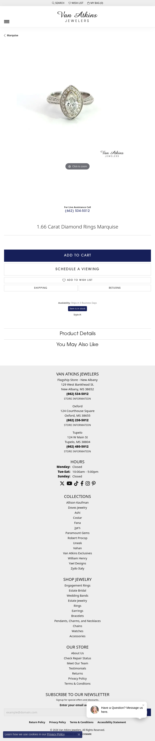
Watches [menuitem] (77, 631)
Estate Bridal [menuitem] (77, 590)
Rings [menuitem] (77, 606)
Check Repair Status (77, 658)
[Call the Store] (77, 394)
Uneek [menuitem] (77, 543)
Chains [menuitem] (77, 626)
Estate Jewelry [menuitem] (77, 601)
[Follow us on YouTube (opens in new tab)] (69, 483)
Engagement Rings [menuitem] (78, 585)
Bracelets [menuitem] (77, 616)
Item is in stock (78, 308)
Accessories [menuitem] (77, 636)
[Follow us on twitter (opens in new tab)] (62, 483)
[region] (77, 122)
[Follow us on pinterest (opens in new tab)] (93, 483)
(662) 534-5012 (77, 211)
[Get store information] (77, 398)
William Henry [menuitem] (77, 558)
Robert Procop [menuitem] (77, 538)
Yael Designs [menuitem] (77, 563)
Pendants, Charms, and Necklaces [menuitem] (77, 621)
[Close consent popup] (79, 734)
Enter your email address (77, 705)
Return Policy (37, 722)
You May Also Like (77, 344)
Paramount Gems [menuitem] (77, 533)
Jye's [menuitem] (77, 528)
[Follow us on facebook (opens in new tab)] (81, 483)
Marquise (12, 35)
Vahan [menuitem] (77, 548)
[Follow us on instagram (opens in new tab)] (88, 483)
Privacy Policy (77, 678)
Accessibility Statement (112, 722)
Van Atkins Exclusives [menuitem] (77, 553)
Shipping (41, 288)
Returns (115, 288)
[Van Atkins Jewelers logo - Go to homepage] (77, 16)
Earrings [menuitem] (77, 611)
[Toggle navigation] (6, 20)
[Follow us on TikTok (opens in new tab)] (76, 483)
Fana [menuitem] (77, 523)
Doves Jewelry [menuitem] (77, 507)
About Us (77, 653)
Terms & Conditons (77, 683)
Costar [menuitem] (77, 518)
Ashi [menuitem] (77, 513)
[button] (58, 3)
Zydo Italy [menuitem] (77, 568)
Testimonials (77, 668)
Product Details (77, 333)
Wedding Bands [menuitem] (77, 595)
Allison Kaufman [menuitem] (77, 502)
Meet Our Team (77, 663)
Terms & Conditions (81, 722)
